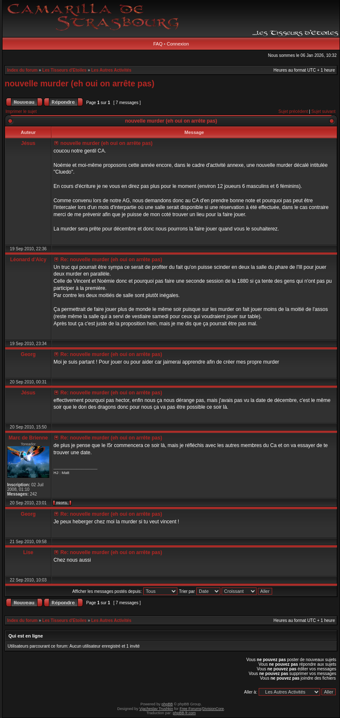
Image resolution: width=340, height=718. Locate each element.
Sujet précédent (293, 111)
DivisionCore (213, 709)
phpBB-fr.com (184, 713)
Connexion (178, 43)
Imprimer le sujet (21, 111)
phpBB (167, 704)
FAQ (158, 43)
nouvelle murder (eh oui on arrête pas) (79, 83)
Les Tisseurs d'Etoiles (64, 70)
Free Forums (190, 709)
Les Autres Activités (111, 70)
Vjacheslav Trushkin (156, 709)
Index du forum (22, 70)
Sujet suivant (323, 111)
